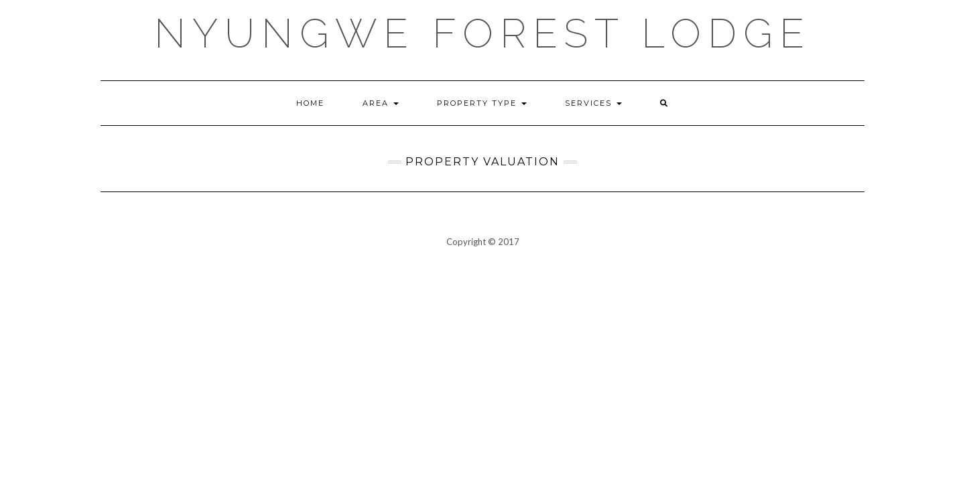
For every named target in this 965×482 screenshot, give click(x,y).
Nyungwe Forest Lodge (482, 33)
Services (593, 103)
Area (381, 103)
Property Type (482, 103)
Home (310, 103)
